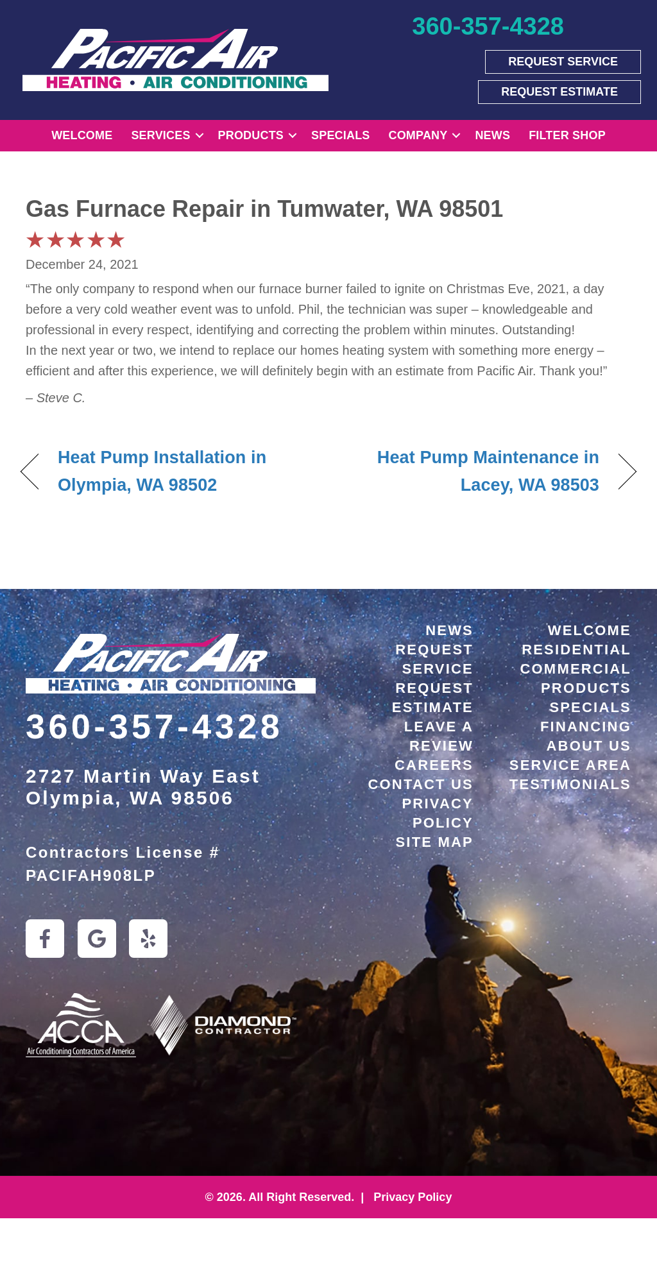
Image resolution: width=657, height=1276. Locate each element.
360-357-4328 (154, 726)
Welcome (81, 135)
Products (251, 135)
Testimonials (570, 784)
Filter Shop (567, 135)
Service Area (570, 765)
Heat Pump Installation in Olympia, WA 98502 (162, 471)
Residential (576, 650)
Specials (340, 135)
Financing (585, 727)
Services (160, 135)
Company (418, 135)
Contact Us (421, 784)
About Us (589, 746)
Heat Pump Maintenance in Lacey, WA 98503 (472, 471)
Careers (434, 765)
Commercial (575, 669)
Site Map (435, 842)
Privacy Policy (411, 1197)
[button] (200, 135)
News (492, 135)
